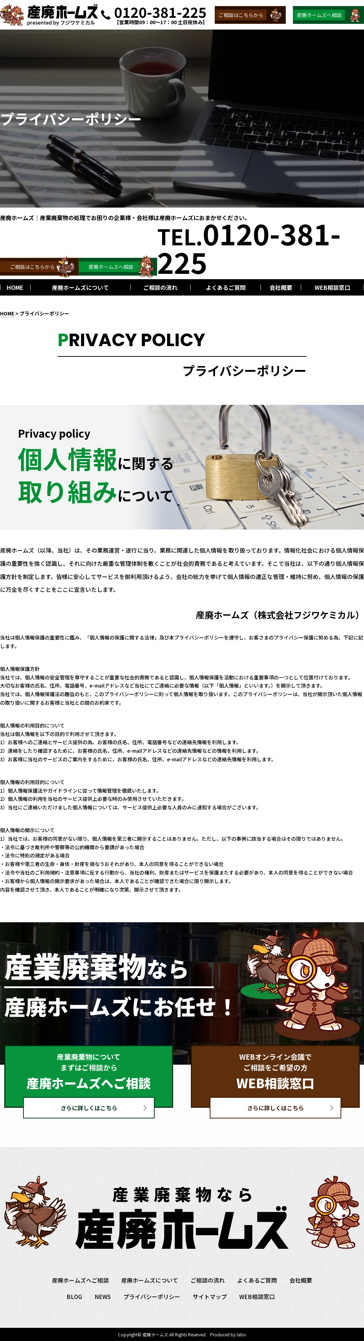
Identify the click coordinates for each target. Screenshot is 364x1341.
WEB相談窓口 (257, 1296)
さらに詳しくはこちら (88, 1107)
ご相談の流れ (208, 1280)
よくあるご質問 (257, 1280)
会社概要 (300, 1280)
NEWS (103, 1296)
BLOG (74, 1296)
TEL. (249, 247)
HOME (7, 313)
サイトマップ (210, 1296)
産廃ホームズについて (149, 1280)
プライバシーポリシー (151, 1296)
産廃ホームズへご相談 (80, 1280)
